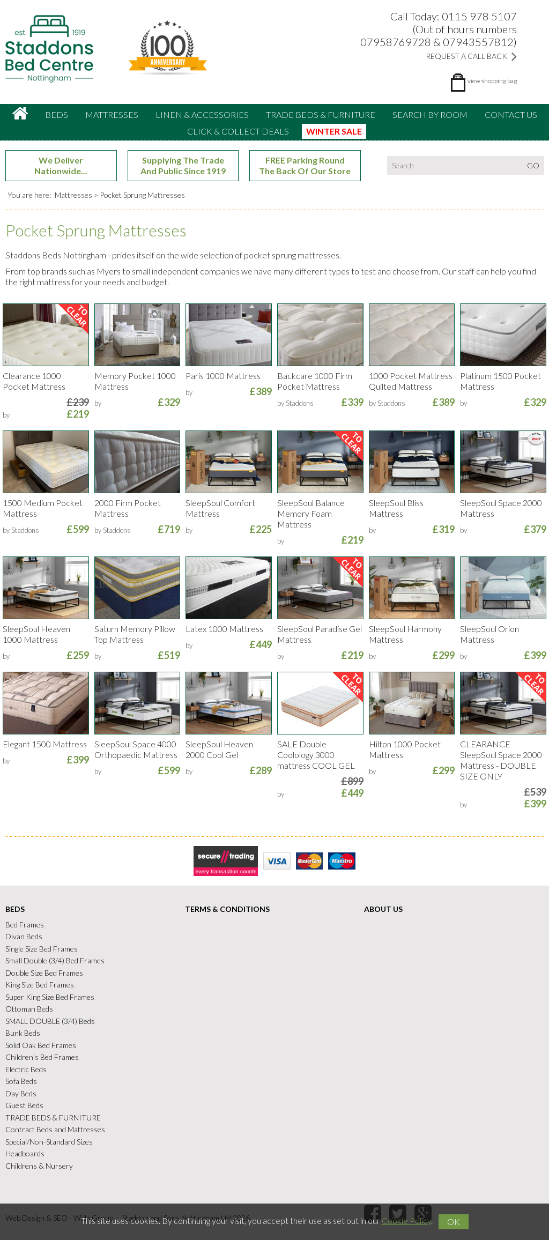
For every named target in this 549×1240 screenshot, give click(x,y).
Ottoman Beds (29, 1008)
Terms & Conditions (227, 909)
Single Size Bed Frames (41, 948)
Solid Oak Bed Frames (40, 1045)
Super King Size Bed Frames (49, 996)
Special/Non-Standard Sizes (49, 1141)
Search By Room (430, 114)
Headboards (24, 1153)
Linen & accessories (202, 114)
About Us (383, 909)
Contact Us (511, 114)
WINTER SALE (334, 131)
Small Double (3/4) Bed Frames (55, 960)
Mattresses (111, 114)
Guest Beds (24, 1105)
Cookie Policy (406, 1220)
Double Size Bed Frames (44, 972)
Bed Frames (24, 924)
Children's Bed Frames (42, 1056)
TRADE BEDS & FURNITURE (320, 114)
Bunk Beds (22, 1032)
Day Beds (20, 1093)
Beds (56, 114)
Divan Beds (23, 936)
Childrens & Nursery (39, 1165)
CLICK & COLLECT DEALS (238, 131)
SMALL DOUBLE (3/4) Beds (50, 1021)
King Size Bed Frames (39, 984)
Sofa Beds (21, 1081)
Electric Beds (26, 1069)
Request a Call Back (471, 56)
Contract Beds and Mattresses (55, 1129)
